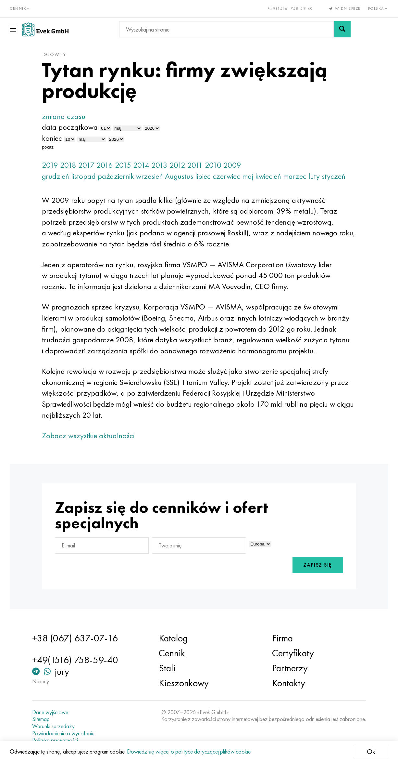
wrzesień (149, 176)
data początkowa (70, 127)
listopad (83, 176)
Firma (282, 638)
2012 (177, 165)
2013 (159, 165)
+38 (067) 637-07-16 (75, 638)
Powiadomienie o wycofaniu (63, 733)
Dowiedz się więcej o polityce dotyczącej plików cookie (189, 751)
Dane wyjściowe (50, 712)
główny (55, 54)
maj (247, 176)
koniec (52, 138)
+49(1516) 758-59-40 (290, 8)
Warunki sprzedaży (53, 726)
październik (116, 176)
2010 (213, 165)
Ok (371, 751)
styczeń (333, 176)
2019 (50, 165)
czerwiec (226, 176)
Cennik (172, 653)
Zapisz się (318, 564)
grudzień (55, 176)
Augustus (179, 176)
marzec (294, 176)
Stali (167, 668)
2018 (68, 165)
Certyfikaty (293, 653)
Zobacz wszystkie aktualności (88, 435)
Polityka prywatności (55, 740)
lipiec (203, 176)
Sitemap (41, 719)
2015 (123, 165)
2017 (86, 165)
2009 (232, 165)
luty (314, 176)
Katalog (173, 638)
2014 (141, 165)
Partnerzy (290, 668)
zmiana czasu (63, 116)
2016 (104, 165)
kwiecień (268, 176)
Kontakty (288, 683)
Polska (378, 8)
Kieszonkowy (184, 683)
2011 (195, 165)
